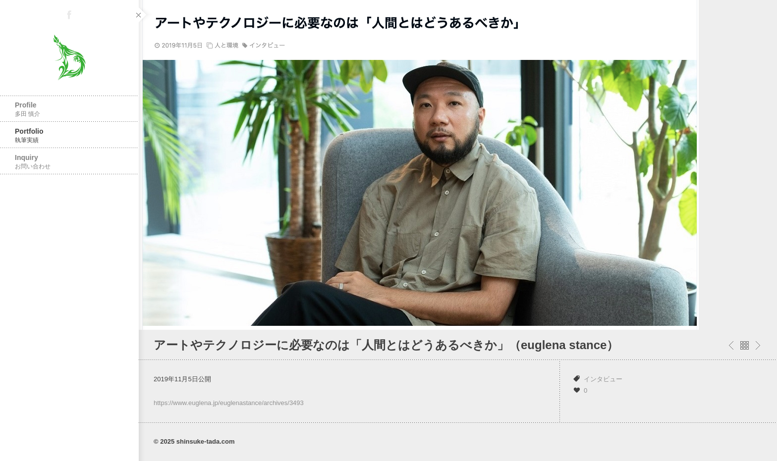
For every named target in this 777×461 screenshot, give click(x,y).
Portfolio (69, 135)
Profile (69, 109)
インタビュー (603, 379)
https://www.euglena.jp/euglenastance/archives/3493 (229, 403)
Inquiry (69, 162)
